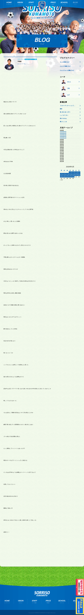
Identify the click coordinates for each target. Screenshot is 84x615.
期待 (61, 108)
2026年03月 (63, 135)
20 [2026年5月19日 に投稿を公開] (64, 176)
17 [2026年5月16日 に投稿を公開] (76, 175)
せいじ (66, 82)
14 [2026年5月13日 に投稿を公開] (67, 175)
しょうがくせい (64, 115)
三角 (65, 88)
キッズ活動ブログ (64, 62)
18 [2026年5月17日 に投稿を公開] (79, 175)
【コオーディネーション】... (67, 105)
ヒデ (65, 95)
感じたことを (63, 121)
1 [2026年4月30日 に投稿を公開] (70, 172)
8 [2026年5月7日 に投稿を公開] (70, 173)
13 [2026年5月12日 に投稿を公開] (64, 175)
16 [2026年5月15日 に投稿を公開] (73, 175)
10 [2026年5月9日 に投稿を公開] (76, 173)
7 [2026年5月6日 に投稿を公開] (67, 173)
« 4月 (61, 180)
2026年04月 (63, 133)
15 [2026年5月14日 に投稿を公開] (70, 175)
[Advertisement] (30, 85)
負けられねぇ (63, 118)
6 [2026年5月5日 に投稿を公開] (64, 173)
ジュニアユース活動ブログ (67, 70)
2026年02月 (63, 136)
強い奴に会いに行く (65, 112)
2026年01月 (63, 138)
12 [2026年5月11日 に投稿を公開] (61, 175)
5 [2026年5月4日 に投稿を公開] (61, 173)
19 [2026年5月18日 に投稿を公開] (61, 176)
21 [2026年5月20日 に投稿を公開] (67, 176)
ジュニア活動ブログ (65, 66)
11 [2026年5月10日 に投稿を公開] (79, 173)
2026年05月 (63, 131)
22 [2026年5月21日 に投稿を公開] (70, 176)
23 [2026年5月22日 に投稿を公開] (73, 176)
